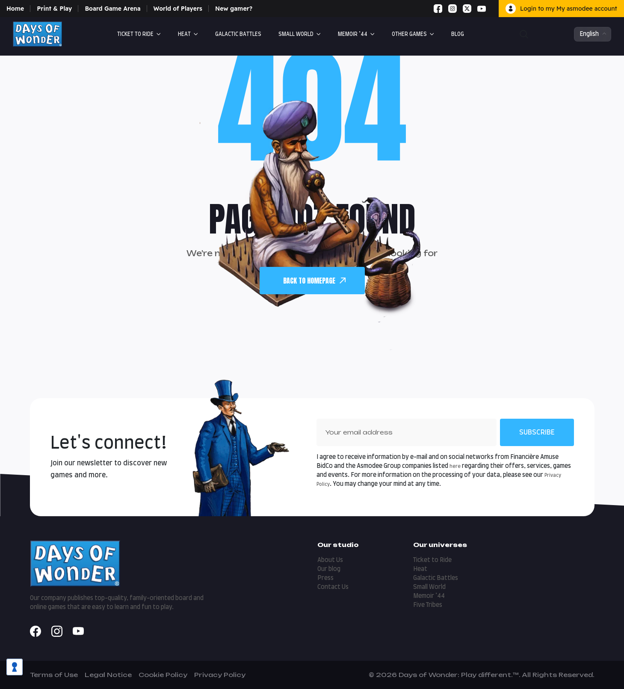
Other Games (409, 34)
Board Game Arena (112, 8)
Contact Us (333, 587)
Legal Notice (108, 674)
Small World (295, 34)
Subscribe (537, 432)
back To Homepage (314, 280)
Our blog (328, 569)
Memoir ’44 (352, 34)
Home (15, 8)
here (455, 466)
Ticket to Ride (135, 34)
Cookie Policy (163, 674)
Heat (184, 34)
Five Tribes (427, 605)
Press (325, 578)
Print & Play (54, 8)
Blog (457, 34)
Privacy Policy (219, 674)
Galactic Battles (435, 578)
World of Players (178, 8)
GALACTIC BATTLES (238, 34)
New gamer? (233, 8)
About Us (330, 560)
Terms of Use (54, 674)
